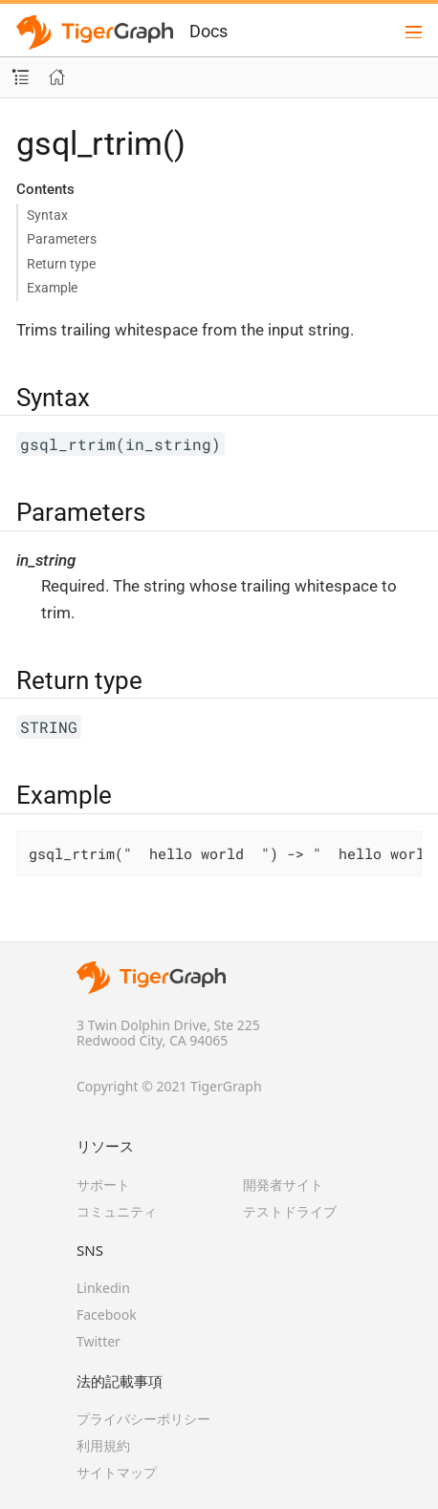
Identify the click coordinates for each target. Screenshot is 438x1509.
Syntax (47, 215)
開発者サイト (283, 1184)
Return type (61, 263)
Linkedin (103, 1288)
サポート (103, 1184)
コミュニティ (117, 1211)
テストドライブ (290, 1211)
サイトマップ (117, 1472)
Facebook (107, 1314)
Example (52, 287)
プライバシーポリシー (143, 1419)
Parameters (62, 239)
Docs (208, 31)
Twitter (98, 1341)
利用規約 (103, 1445)
